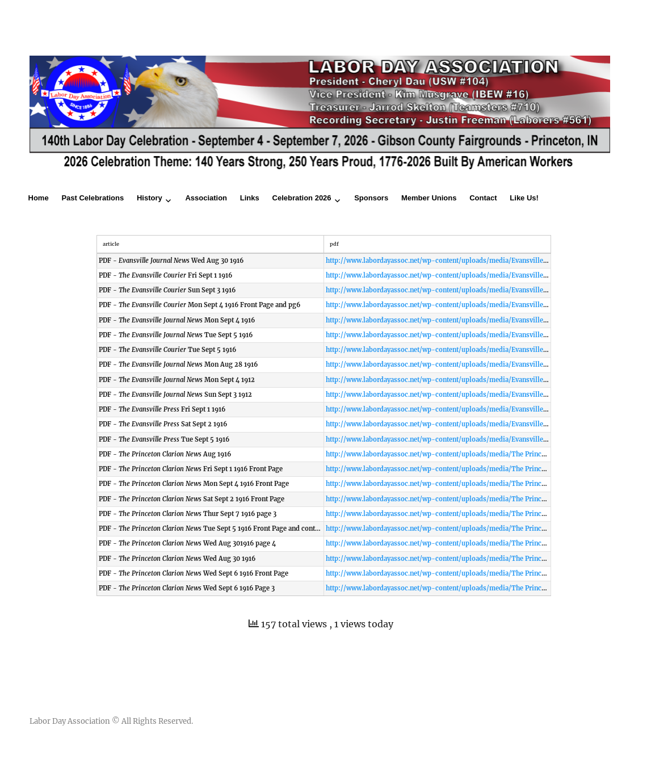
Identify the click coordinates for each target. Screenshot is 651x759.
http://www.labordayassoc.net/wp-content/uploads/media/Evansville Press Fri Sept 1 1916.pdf (473, 409)
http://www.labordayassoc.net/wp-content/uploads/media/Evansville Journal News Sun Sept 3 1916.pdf (487, 395)
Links (249, 198)
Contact (483, 198)
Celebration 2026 (301, 198)
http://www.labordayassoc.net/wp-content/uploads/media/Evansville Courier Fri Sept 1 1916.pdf (476, 275)
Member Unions (429, 198)
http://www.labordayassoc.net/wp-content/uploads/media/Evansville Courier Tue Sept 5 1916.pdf (478, 350)
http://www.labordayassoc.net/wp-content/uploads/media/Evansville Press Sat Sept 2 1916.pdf (473, 424)
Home (38, 198)
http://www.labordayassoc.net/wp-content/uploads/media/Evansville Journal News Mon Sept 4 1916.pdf (488, 320)
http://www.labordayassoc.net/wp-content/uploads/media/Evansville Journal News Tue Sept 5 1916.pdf (487, 335)
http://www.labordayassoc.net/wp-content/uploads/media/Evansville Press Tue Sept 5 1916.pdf (475, 439)
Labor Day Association (70, 721)
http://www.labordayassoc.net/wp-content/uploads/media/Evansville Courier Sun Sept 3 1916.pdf (477, 290)
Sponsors (371, 198)
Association (206, 198)
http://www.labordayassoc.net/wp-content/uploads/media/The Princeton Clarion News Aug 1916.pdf (483, 454)
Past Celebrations (92, 198)
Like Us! (524, 198)
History (149, 198)
